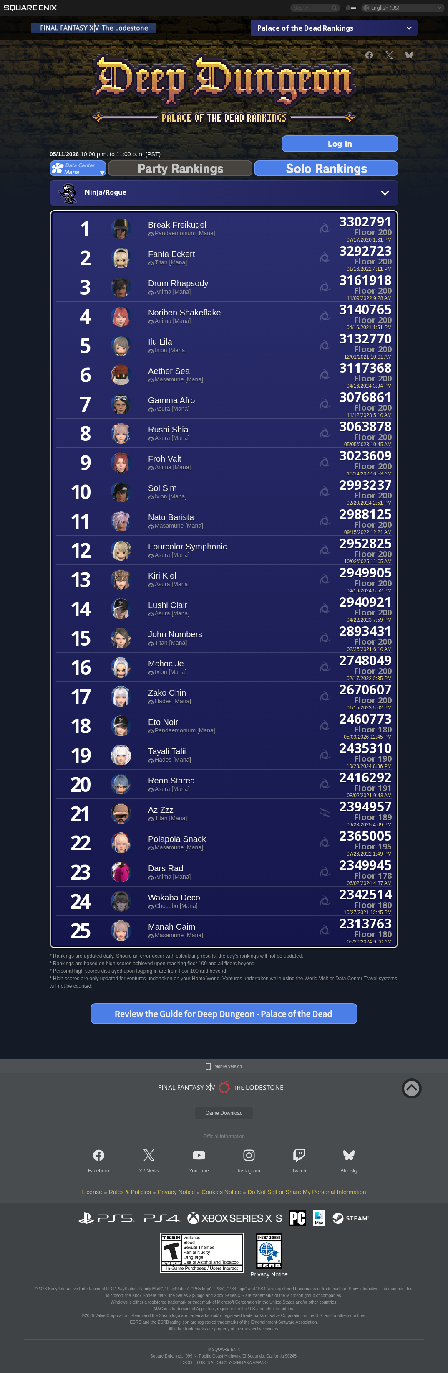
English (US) (385, 7)
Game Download (223, 1113)
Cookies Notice (221, 1192)
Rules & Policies (130, 1192)
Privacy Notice (176, 1192)
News (152, 1171)
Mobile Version (228, 1067)
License (92, 1192)
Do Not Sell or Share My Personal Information (307, 1192)
